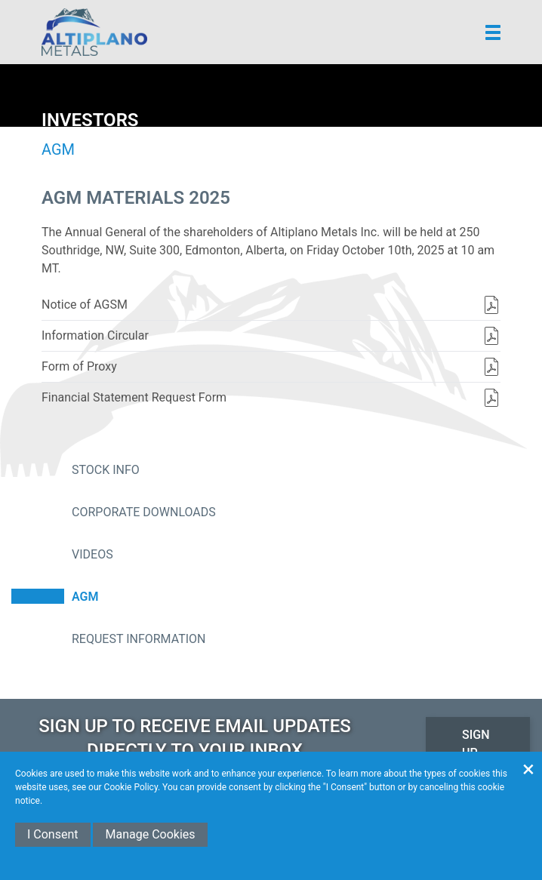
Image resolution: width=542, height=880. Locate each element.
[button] (492, 32)
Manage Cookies (150, 834)
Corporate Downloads (144, 512)
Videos (92, 554)
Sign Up (475, 744)
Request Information (138, 639)
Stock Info (106, 470)
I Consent (53, 834)
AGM (85, 596)
